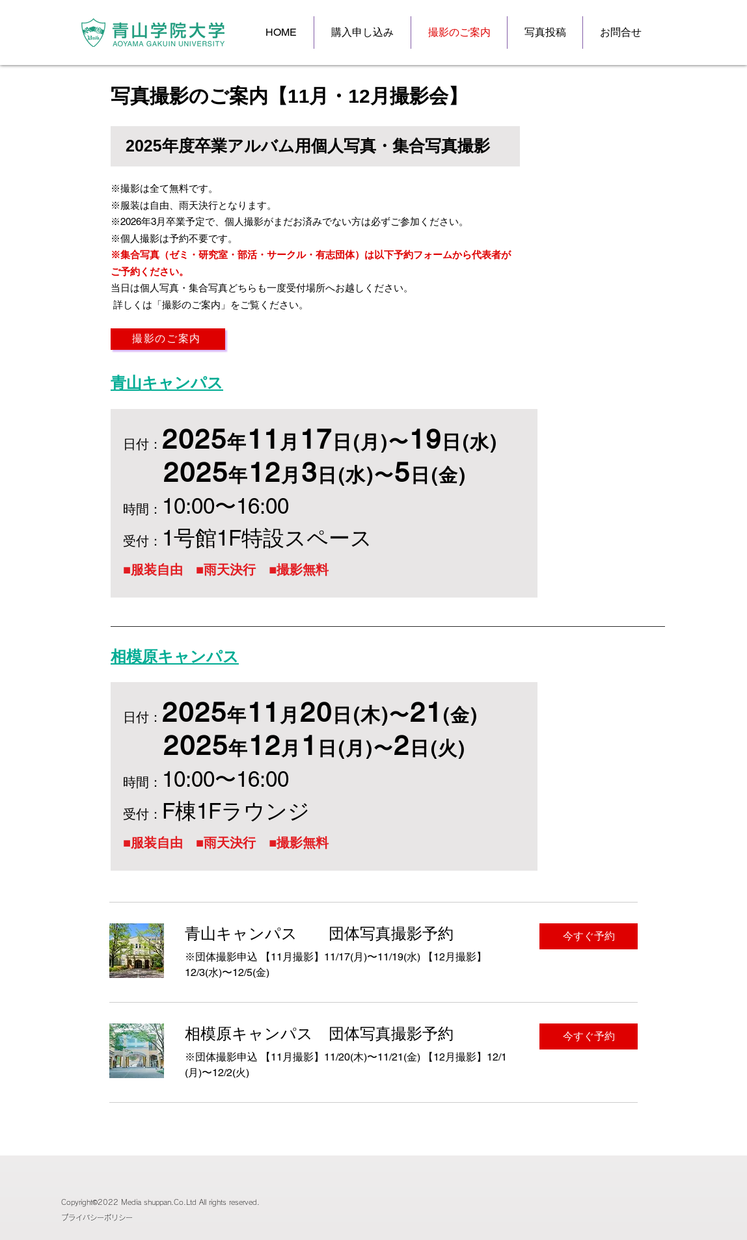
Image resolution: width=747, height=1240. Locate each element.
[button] (588, 936)
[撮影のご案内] (168, 339)
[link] (352, 933)
